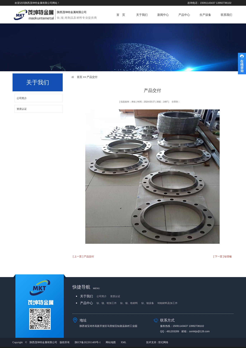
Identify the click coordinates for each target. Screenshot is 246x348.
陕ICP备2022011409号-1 (88, 342)
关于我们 (142, 14)
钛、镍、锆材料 (129, 303)
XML (123, 342)
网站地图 (111, 342)
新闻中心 (163, 14)
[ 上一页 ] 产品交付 (83, 256)
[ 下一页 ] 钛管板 (222, 256)
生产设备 (205, 14)
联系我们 (226, 14)
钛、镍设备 (147, 303)
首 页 (120, 14)
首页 (79, 76)
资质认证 (22, 108)
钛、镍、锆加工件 (107, 303)
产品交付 (92, 76)
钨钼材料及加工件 (167, 303)
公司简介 (22, 98)
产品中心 (184, 14)
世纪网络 (163, 342)
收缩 (242, 63)
